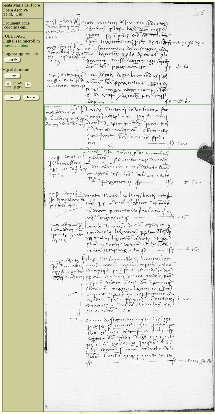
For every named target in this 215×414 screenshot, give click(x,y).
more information (15, 45)
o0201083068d (53, 106)
